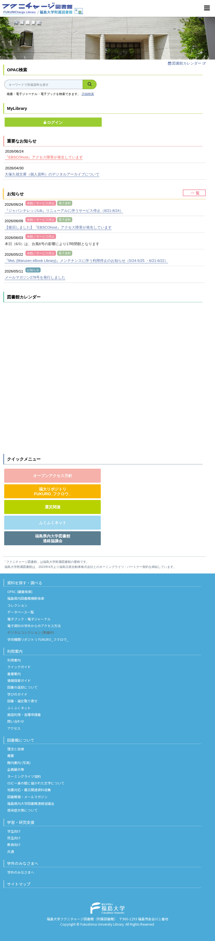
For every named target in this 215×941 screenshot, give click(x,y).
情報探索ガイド (19, 680)
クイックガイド (19, 666)
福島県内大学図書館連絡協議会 (30, 803)
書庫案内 (14, 673)
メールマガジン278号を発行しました (35, 277)
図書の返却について (22, 687)
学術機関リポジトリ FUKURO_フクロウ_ (38, 639)
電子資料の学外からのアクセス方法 (34, 625)
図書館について (20, 740)
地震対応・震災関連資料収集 (29, 789)
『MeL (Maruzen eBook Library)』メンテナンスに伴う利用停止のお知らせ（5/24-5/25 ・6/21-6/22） (86, 261)
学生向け (14, 831)
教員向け (14, 844)
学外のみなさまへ (22, 863)
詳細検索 (88, 94)
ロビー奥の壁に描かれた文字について (35, 783)
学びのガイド (17, 694)
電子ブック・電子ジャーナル (29, 619)
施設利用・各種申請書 (24, 714)
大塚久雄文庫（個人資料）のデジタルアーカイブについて (52, 174)
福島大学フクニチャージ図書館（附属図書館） (81, 918)
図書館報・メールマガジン (27, 796)
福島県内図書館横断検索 (25, 598)
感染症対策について (22, 810)
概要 (10, 755)
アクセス (13, 728)
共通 (10, 851)
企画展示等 (15, 769)
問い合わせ (15, 721)
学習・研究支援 (20, 822)
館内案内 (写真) (19, 762)
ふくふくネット (19, 707)
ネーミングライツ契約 (24, 776)
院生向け (14, 837)
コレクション (17, 605)
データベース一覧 (20, 612)
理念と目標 (15, 748)
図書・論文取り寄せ (22, 700)
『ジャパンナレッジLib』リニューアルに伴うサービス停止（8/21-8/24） (64, 210)
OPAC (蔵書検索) (19, 591)
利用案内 (15, 651)
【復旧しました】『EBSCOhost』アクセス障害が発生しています (58, 227)
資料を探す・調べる (24, 583)
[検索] (90, 84)
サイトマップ (19, 884)
